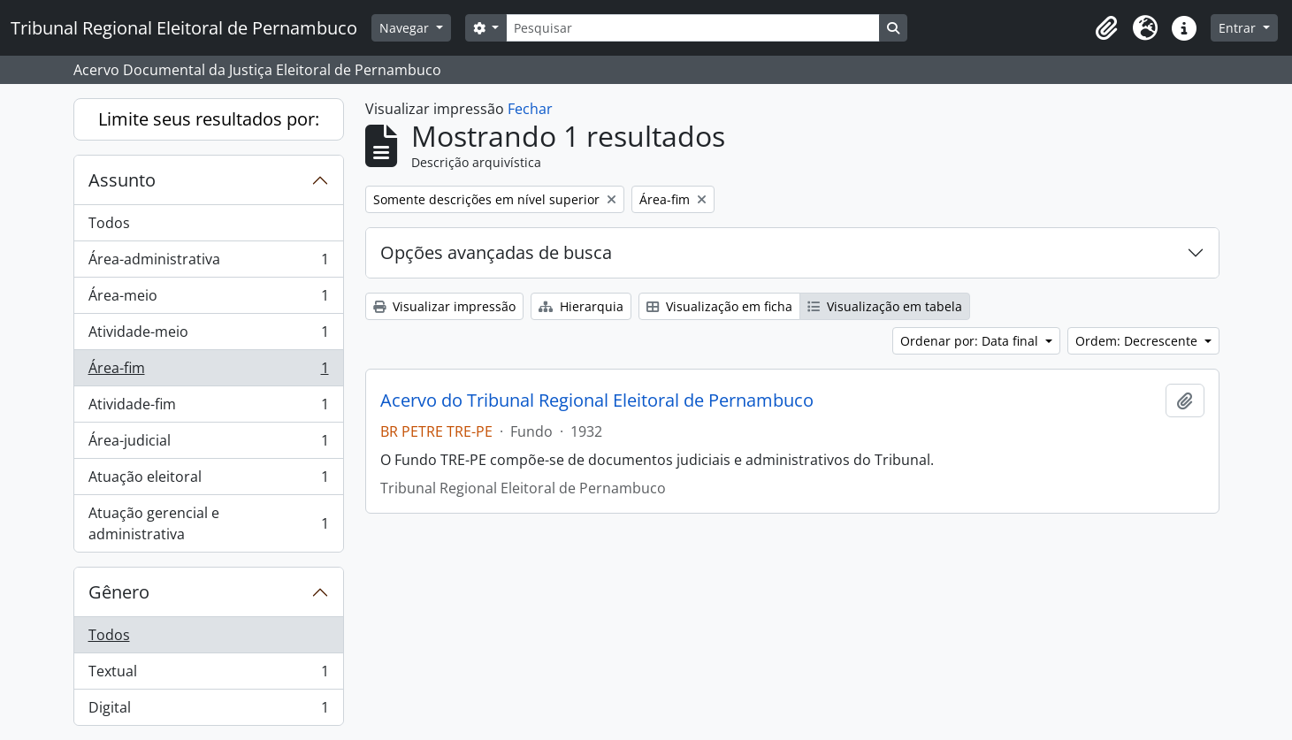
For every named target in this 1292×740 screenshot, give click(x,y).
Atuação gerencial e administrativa (208, 523)
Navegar (405, 27)
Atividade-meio (208, 335)
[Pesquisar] (692, 28)
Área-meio (208, 299)
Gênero (118, 592)
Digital (208, 711)
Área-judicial (208, 444)
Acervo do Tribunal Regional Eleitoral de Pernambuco (597, 400)
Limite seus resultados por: (208, 119)
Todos (109, 223)
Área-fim (208, 371)
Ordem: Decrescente (1138, 340)
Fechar (530, 108)
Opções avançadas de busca (496, 252)
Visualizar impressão (444, 306)
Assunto (122, 180)
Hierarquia (581, 306)
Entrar (1239, 27)
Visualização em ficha (719, 306)
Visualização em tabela (884, 306)
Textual (208, 675)
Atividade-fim (208, 408)
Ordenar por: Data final (971, 340)
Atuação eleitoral (208, 480)
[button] (1106, 28)
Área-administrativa (208, 263)
